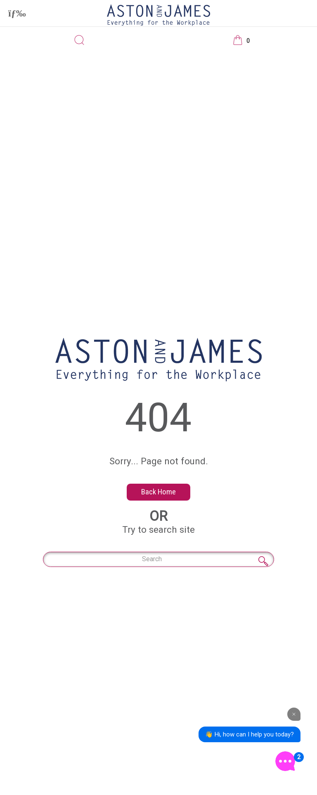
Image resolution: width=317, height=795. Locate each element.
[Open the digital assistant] (285, 761)
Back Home (158, 491)
